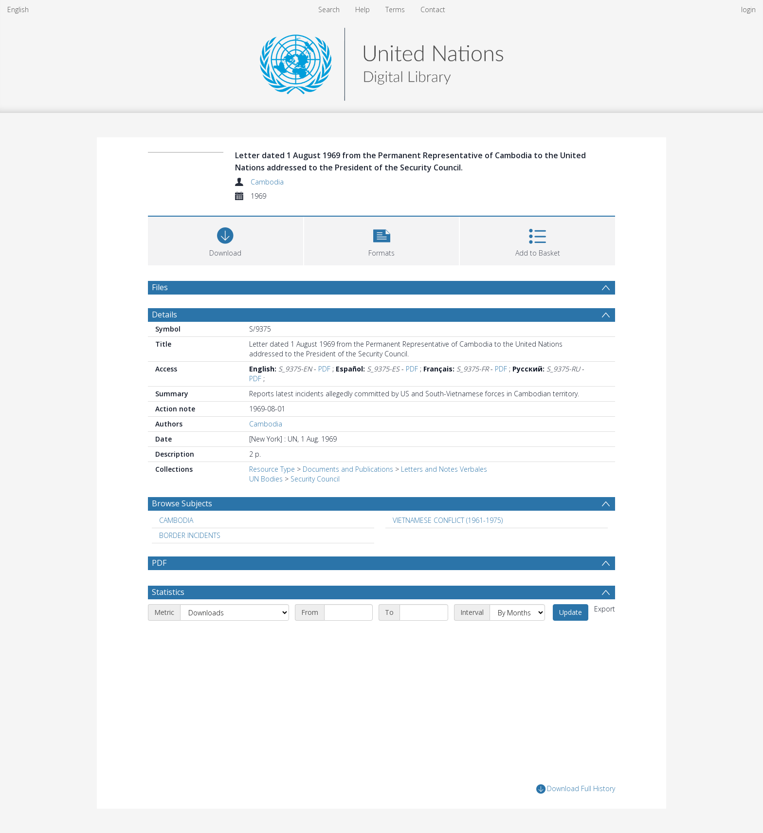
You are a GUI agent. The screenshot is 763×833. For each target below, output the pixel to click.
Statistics (168, 592)
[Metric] (234, 612)
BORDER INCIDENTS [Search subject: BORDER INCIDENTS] (189, 535)
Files (160, 287)
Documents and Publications (348, 469)
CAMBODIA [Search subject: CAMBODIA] (176, 520)
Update (570, 612)
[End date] (424, 612)
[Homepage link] (381, 61)
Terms (395, 9)
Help (362, 9)
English (18, 9)
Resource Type (272, 469)
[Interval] (517, 612)
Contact (432, 9)
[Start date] (348, 612)
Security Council (315, 478)
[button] (381, 240)
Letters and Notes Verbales (444, 469)
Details (164, 314)
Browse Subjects (182, 503)
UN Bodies (266, 478)
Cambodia (267, 181)
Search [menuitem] (329, 9)
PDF (324, 368)
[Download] (225, 240)
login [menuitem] (748, 9)
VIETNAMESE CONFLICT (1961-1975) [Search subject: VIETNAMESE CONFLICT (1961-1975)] (448, 520)
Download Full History (575, 789)
